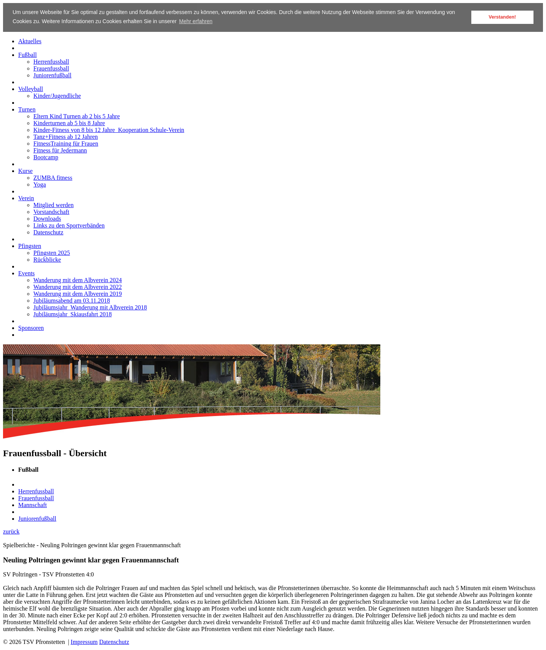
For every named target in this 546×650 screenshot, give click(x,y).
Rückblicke (47, 259)
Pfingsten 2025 (51, 252)
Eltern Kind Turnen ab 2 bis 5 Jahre (76, 116)
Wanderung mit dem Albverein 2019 (77, 293)
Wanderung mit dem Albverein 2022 (77, 286)
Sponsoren (31, 327)
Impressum (84, 642)
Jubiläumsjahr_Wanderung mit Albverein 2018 (90, 307)
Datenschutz (48, 232)
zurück (11, 531)
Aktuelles (29, 41)
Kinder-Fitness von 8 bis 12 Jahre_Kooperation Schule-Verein (108, 129)
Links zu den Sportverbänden (69, 225)
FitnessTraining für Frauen (65, 143)
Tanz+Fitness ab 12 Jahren (65, 136)
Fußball (27, 54)
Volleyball (30, 88)
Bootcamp (45, 157)
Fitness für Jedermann (60, 150)
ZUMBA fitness (52, 177)
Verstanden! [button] (502, 17)
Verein (26, 198)
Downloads (47, 218)
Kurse (25, 170)
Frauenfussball (51, 68)
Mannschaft (32, 504)
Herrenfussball (51, 61)
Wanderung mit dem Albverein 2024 (77, 279)
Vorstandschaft (51, 211)
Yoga (39, 184)
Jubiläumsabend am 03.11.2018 (71, 300)
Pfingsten (29, 245)
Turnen (27, 109)
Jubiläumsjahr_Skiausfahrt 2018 (72, 314)
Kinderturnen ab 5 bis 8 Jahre (69, 122)
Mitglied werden (53, 204)
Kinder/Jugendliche (57, 95)
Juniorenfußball (52, 75)
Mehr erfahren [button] (195, 21)
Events (26, 273)
